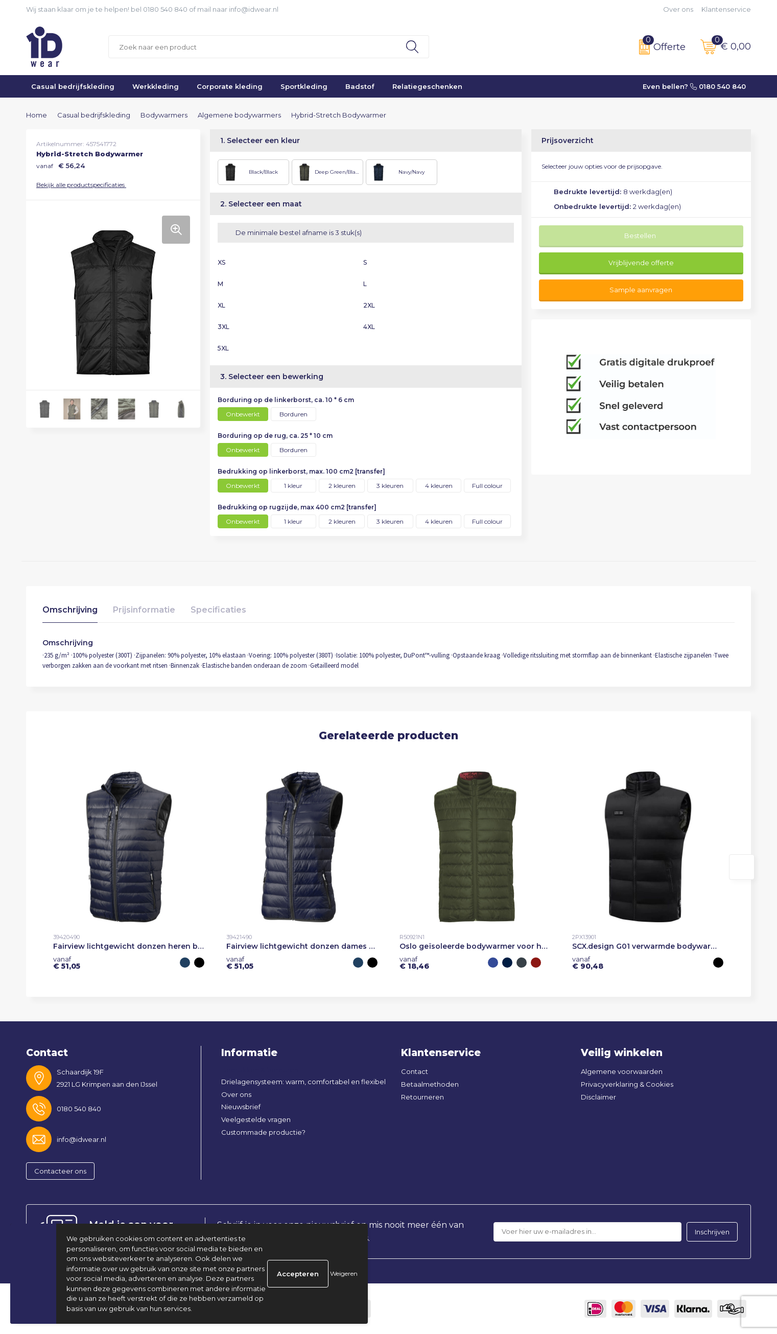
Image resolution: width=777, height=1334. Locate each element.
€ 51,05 (66, 962)
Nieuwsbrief (241, 1107)
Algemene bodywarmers (239, 115)
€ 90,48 (587, 962)
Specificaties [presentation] (218, 610)
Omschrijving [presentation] (70, 610)
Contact (414, 1071)
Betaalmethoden (430, 1084)
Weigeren (344, 1273)
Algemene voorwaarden (622, 1071)
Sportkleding (303, 86)
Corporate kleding (230, 86)
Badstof (359, 86)
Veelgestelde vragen (256, 1119)
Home (36, 115)
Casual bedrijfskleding (72, 86)
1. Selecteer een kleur (260, 140)
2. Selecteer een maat (261, 203)
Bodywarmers (163, 115)
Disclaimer (598, 1097)
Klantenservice (726, 9)
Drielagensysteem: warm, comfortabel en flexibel (303, 1082)
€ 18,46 (414, 962)
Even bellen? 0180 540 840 (694, 86)
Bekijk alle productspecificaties (83, 185)
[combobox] (252, 46)
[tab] (70, 612)
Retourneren (422, 1097)
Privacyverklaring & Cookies (627, 1084)
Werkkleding (155, 86)
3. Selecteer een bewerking (271, 376)
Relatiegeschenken (427, 86)
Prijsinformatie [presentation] (144, 610)
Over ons (678, 9)
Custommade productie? (263, 1132)
